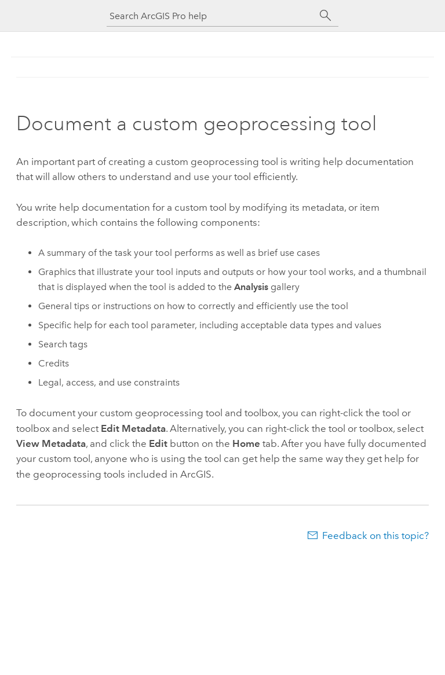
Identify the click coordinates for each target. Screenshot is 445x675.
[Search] (325, 15)
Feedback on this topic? (375, 535)
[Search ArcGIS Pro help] (211, 16)
